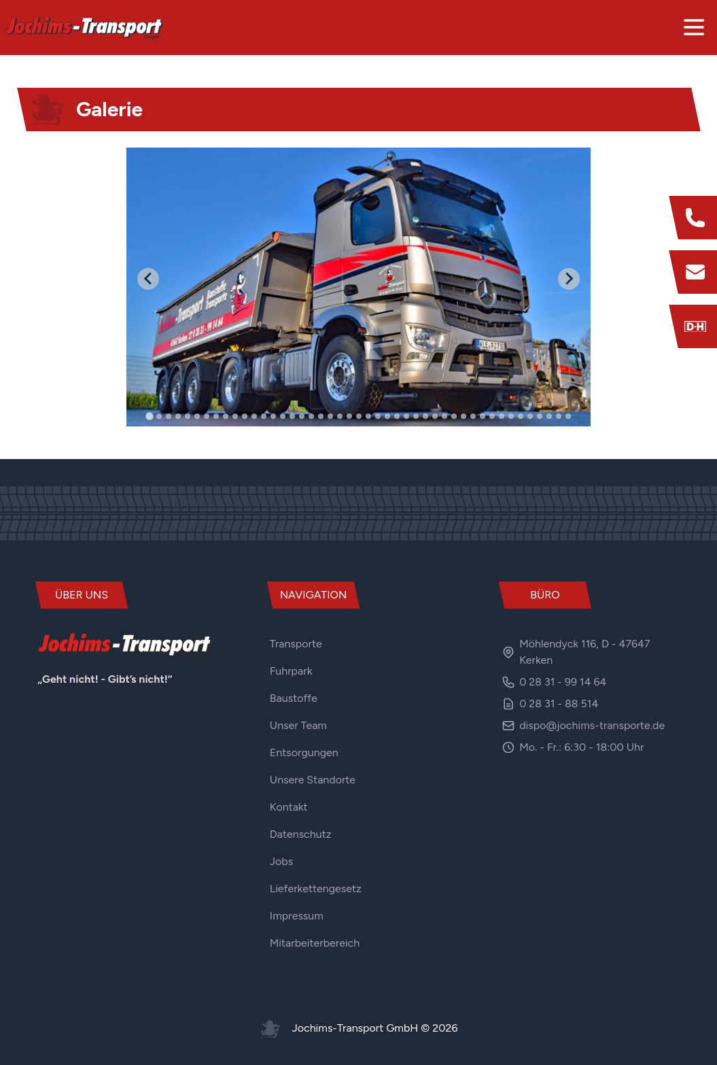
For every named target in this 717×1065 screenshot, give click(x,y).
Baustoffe (293, 698)
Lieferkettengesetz (316, 888)
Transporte (296, 643)
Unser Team (298, 725)
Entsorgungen (304, 752)
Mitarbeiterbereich (315, 942)
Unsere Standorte (312, 779)
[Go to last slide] (148, 279)
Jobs (281, 861)
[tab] (149, 416)
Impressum (296, 915)
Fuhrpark (291, 670)
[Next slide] (569, 279)
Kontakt (289, 806)
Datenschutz (301, 834)
